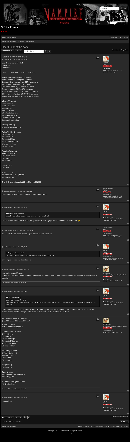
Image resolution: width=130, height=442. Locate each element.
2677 (111, 69)
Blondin (105, 62)
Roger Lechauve (108, 188)
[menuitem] (14, 37)
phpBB (59, 431)
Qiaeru (74, 433)
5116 (111, 279)
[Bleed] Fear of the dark (14, 47)
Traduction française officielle (62, 433)
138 (111, 194)
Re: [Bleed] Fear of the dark (15, 318)
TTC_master (107, 273)
